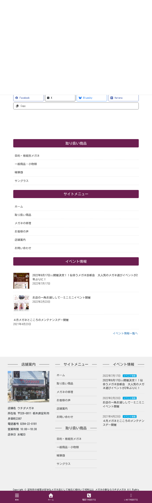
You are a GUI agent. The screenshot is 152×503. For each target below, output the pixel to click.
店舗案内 (20, 239)
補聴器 (19, 172)
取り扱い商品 (23, 215)
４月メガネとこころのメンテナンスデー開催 (41, 320)
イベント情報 (130, 376)
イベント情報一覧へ (125, 333)
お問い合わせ (23, 248)
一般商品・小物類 (26, 164)
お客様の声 (21, 231)
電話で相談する (89, 497)
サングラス (21, 180)
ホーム (19, 206)
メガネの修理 (23, 223)
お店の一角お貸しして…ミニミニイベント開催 (61, 297)
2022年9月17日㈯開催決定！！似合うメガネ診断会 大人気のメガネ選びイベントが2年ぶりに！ (123, 384)
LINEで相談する (131, 497)
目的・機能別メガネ (27, 155)
